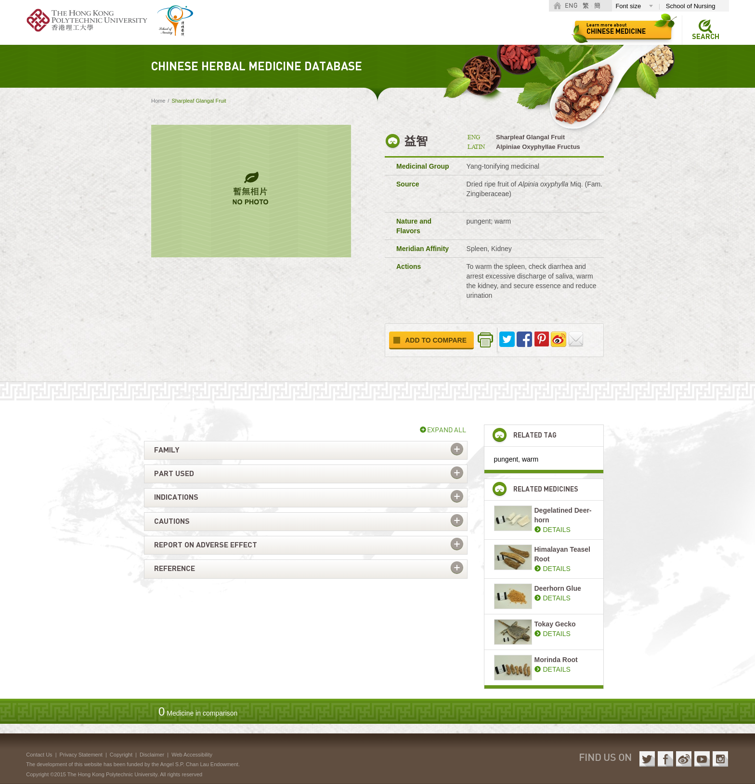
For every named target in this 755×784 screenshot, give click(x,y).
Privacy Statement (81, 754)
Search (705, 36)
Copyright (121, 754)
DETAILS (557, 529)
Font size (628, 6)
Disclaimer (152, 754)
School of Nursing (691, 6)
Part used (174, 474)
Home (158, 101)
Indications (176, 497)
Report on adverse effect (205, 545)
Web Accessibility (191, 754)
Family (166, 450)
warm (530, 459)
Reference (174, 568)
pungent (506, 459)
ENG (571, 6)
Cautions (172, 521)
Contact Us (39, 754)
